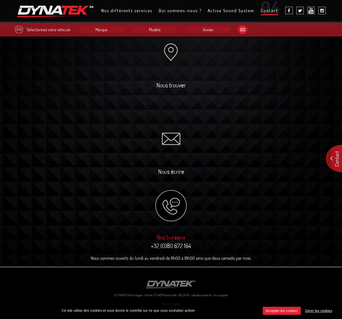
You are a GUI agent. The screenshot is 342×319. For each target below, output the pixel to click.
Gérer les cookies (318, 311)
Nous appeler (221, 295)
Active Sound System (231, 11)
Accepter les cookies (282, 311)
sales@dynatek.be (201, 295)
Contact (269, 11)
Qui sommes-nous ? (180, 11)
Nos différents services (126, 11)
